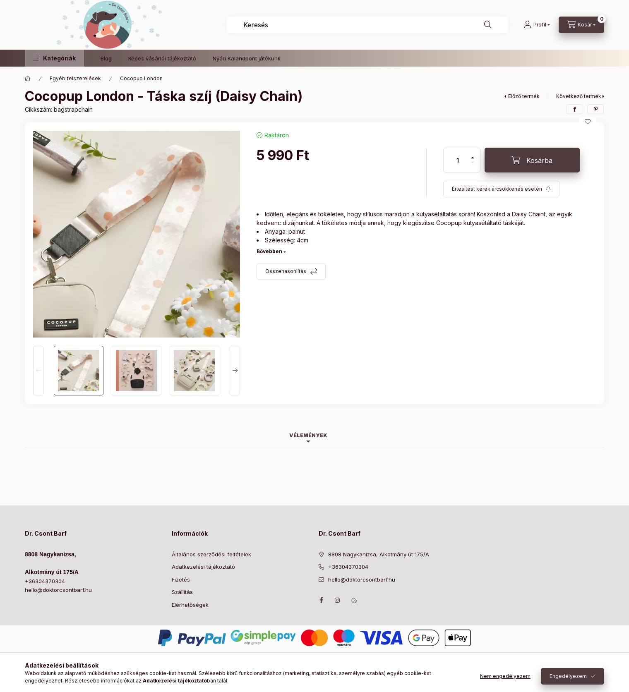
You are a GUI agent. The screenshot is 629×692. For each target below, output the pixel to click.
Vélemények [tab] (308, 435)
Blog (106, 58)
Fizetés (181, 579)
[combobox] (367, 25)
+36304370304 (45, 581)
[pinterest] (595, 109)
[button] (54, 58)
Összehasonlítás (285, 271)
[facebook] (575, 109)
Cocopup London (141, 78)
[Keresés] (488, 25)
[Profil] (537, 25)
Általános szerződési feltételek (211, 554)
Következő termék (578, 96)
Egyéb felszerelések (75, 78)
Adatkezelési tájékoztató (203, 566)
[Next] (235, 370)
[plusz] (472, 154)
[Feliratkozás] (501, 189)
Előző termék (524, 96)
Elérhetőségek (190, 604)
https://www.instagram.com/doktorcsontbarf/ (337, 600)
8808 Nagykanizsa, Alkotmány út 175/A (378, 554)
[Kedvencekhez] (587, 122)
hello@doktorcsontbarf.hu (58, 590)
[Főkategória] (28, 78)
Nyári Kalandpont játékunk (247, 58)
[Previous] (38, 370)
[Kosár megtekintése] (581, 25)
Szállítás (182, 592)
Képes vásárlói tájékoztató (162, 58)
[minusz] (472, 166)
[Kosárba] (532, 160)
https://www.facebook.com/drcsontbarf (321, 600)
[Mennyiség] (457, 160)
